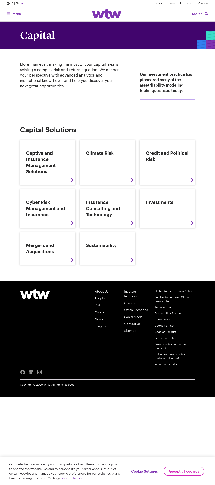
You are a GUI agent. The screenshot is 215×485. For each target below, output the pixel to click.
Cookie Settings (165, 413)
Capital (100, 400)
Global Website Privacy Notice (174, 378)
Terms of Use (163, 394)
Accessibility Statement (170, 401)
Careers (203, 3)
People (100, 386)
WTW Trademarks (166, 451)
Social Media (133, 404)
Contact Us (132, 411)
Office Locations (136, 397)
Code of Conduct (165, 419)
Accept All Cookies (184, 471)
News (159, 3)
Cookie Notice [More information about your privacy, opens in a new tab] (72, 478)
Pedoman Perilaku (166, 425)
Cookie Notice (163, 407)
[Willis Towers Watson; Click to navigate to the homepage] (106, 13)
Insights (100, 413)
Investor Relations (180, 3)
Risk (98, 393)
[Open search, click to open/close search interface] (199, 13)
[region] (107, 471)
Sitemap (130, 418)
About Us (101, 379)
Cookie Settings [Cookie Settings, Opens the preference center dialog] (144, 471)
